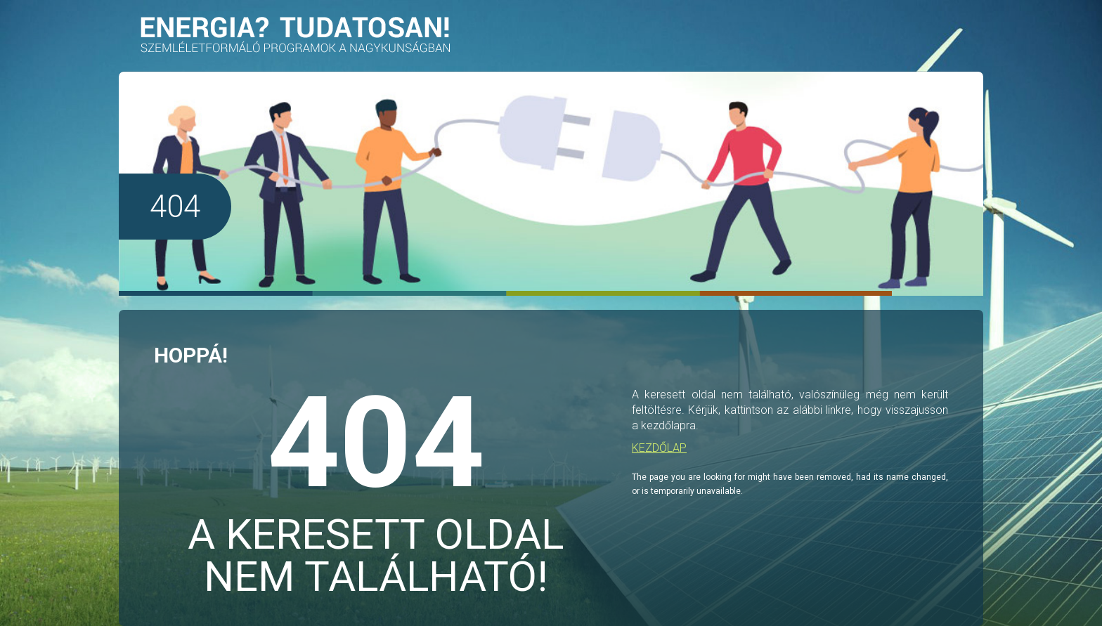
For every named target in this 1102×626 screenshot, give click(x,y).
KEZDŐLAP (659, 448)
